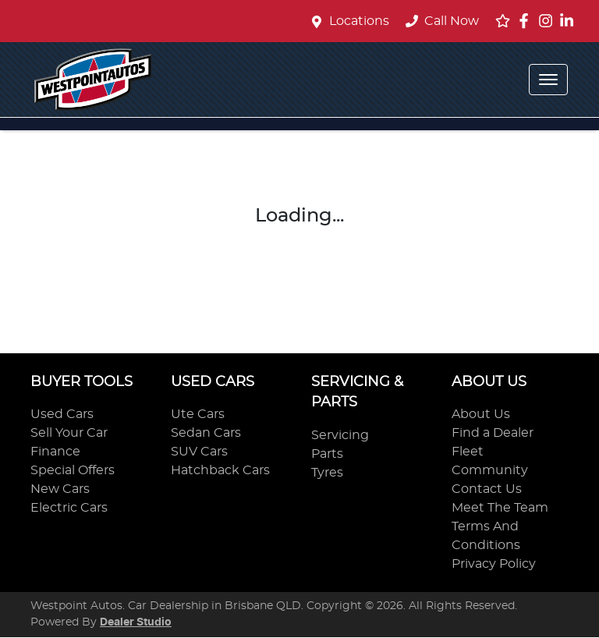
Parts (327, 454)
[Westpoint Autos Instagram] (548, 20)
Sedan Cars (206, 433)
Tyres (327, 472)
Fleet (468, 451)
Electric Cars (69, 508)
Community (490, 470)
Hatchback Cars (220, 470)
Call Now (442, 21)
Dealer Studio (136, 622)
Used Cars (62, 414)
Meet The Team (500, 508)
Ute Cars (198, 414)
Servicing (340, 435)
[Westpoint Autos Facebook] (526, 20)
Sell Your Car (69, 433)
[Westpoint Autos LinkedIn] (569, 20)
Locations (359, 21)
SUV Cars (199, 451)
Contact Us (487, 489)
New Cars (60, 489)
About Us (481, 414)
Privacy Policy (494, 564)
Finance (55, 451)
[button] (548, 79)
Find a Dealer (492, 433)
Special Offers (72, 470)
